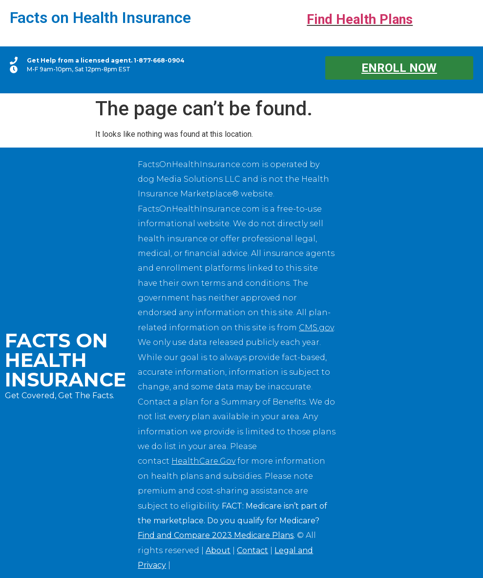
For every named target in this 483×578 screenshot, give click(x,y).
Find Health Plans (360, 19)
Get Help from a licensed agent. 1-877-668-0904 (106, 60)
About (218, 550)
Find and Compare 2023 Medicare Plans (216, 535)
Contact (252, 550)
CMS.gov (316, 327)
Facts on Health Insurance (100, 17)
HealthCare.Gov (203, 461)
